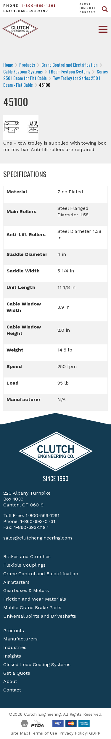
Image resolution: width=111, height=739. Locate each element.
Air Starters (16, 582)
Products (13, 630)
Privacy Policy (73, 733)
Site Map (19, 733)
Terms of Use (44, 733)
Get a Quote (16, 673)
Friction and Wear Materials (34, 599)
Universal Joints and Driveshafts (39, 616)
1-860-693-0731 (37, 521)
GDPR (94, 733)
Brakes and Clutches (27, 556)
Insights (88, 8)
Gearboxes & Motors (26, 590)
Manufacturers (20, 639)
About (85, 3)
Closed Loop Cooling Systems (36, 664)
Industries (14, 647)
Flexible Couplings (24, 565)
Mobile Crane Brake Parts (32, 607)
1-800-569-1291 (38, 6)
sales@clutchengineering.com (37, 538)
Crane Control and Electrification (40, 573)
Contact (88, 12)
